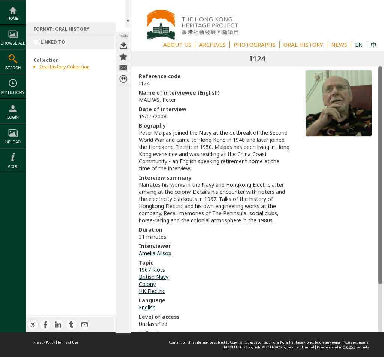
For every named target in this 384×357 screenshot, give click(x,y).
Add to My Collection (123, 56)
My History (13, 93)
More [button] (13, 167)
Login (13, 117)
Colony (147, 283)
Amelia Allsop (155, 253)
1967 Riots (152, 269)
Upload (13, 142)
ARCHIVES (212, 44)
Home (13, 18)
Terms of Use (68, 342)
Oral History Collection (64, 66)
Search (13, 68)
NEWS (339, 44)
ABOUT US (177, 44)
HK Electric (152, 291)
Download (123, 45)
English (147, 307)
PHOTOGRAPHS (255, 44)
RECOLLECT (233, 347)
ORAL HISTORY (303, 44)
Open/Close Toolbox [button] (128, 13)
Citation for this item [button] (123, 79)
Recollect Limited (300, 347)
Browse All (13, 43)
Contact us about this (123, 67)
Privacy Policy (44, 342)
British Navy (153, 276)
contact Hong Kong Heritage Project (286, 342)
